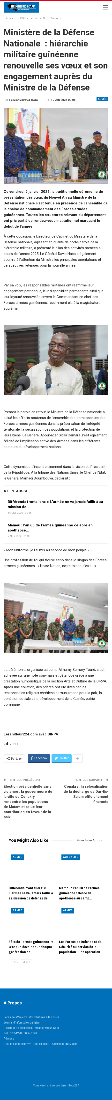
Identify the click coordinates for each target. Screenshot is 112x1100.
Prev (14, 962)
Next (26, 962)
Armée (102, 99)
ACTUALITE (70, 857)
